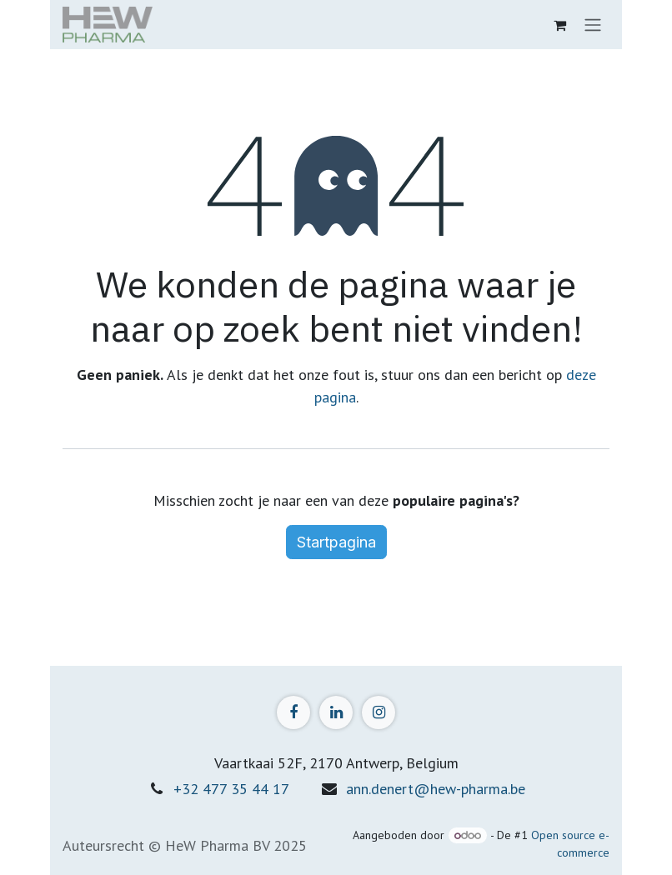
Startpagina (336, 542)
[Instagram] (378, 712)
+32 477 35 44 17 (231, 788)
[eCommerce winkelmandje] (559, 25)
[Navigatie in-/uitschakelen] (592, 25)
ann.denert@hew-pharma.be (435, 788)
